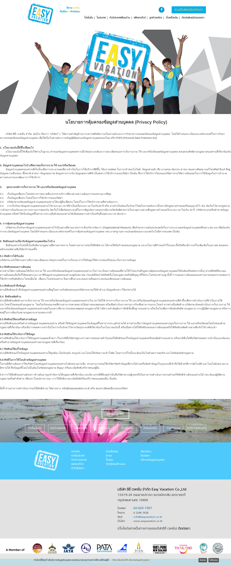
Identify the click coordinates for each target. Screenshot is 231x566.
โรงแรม (109, 460)
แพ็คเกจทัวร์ (140, 17)
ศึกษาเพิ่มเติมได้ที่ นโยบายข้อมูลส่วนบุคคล (131, 560)
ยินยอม (203, 560)
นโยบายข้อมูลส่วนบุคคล (152, 460)
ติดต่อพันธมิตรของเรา (193, 17)
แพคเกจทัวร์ (77, 464)
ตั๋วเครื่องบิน (172, 17)
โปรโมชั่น (88, 17)
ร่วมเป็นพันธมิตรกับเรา (188, 9)
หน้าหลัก (75, 452)
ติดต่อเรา (145, 456)
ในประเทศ (101, 17)
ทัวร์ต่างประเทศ (79, 460)
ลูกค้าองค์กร (155, 17)
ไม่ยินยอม (214, 560)
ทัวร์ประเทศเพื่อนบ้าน (120, 17)
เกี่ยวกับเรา (146, 452)
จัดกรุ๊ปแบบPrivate (115, 464)
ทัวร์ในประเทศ (77, 456)
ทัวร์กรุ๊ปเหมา (77, 468)
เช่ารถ (109, 456)
